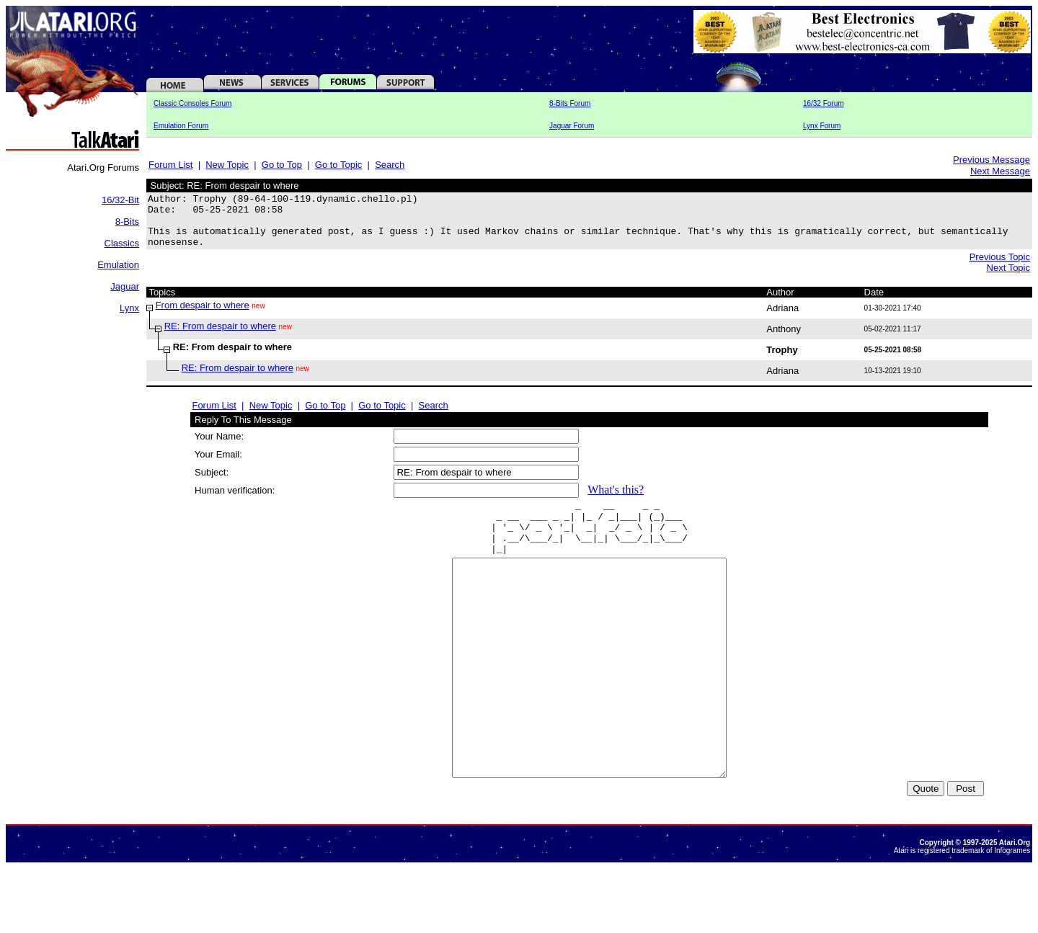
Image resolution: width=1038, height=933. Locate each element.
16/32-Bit (120, 200)
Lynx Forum (821, 126)
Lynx (129, 308)
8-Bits (127, 221)
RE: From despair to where (220, 336)
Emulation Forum (181, 126)
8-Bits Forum (569, 103)
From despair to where (202, 316)
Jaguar (124, 286)
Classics (122, 243)
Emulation (118, 264)
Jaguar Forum (571, 126)
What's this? (615, 500)
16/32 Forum (823, 103)
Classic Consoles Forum (192, 103)
